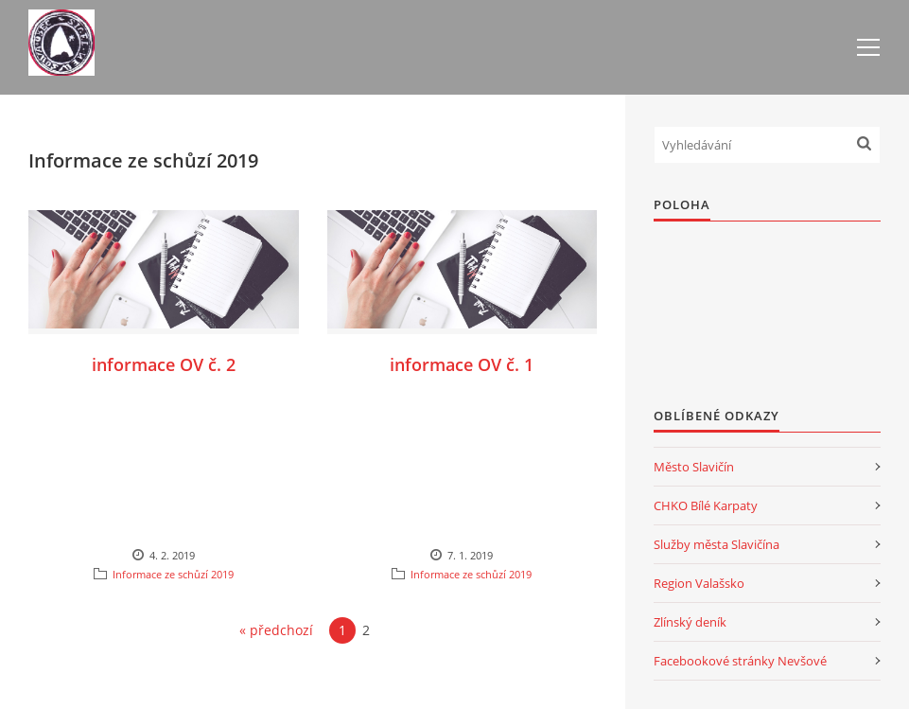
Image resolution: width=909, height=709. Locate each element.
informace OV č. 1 (461, 364)
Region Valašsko (699, 583)
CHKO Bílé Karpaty (706, 505)
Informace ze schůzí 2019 (173, 574)
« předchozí (276, 630)
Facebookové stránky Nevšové (740, 660)
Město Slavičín (694, 466)
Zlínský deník (690, 621)
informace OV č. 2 (164, 364)
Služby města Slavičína (716, 544)
